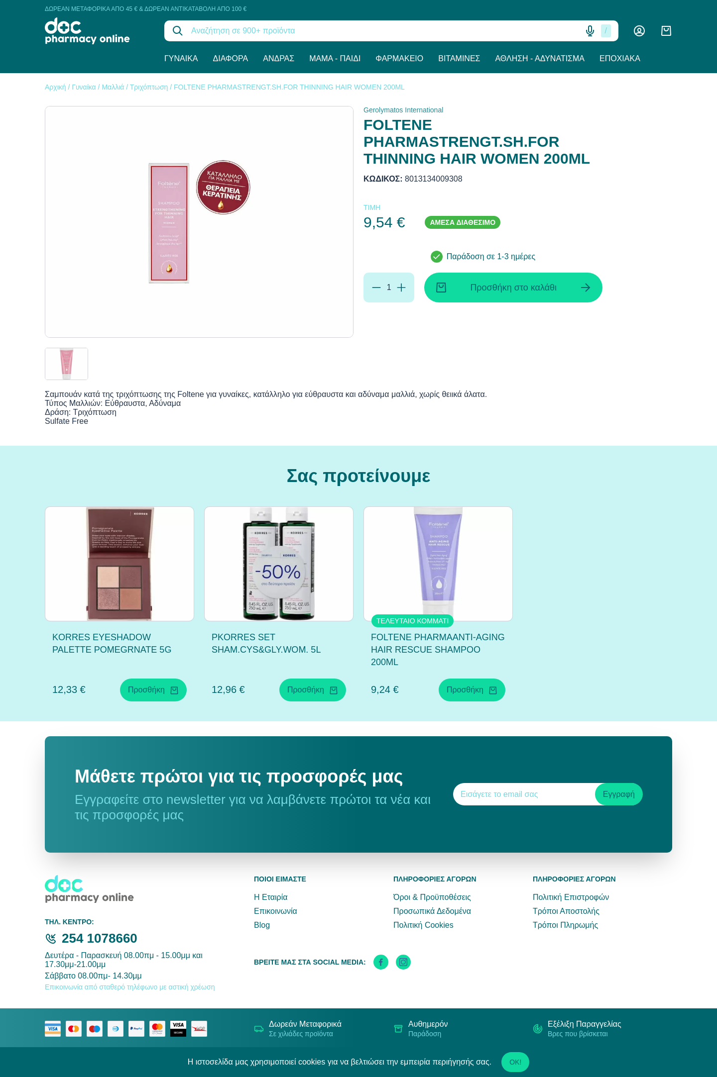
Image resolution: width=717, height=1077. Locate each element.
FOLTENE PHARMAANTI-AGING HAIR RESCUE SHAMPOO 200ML (438, 649)
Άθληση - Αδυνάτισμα (540, 58)
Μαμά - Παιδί (334, 58)
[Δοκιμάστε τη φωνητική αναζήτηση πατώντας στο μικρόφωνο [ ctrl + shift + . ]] (590, 31)
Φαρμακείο (399, 58)
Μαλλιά (113, 87)
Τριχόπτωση (149, 87)
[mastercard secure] (159, 1029)
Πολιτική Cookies (423, 925)
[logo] (97, 30)
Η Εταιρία (270, 897)
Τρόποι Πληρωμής (565, 925)
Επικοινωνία (275, 911)
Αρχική (55, 87)
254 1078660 (99, 938)
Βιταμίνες (459, 58)
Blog (262, 925)
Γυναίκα (181, 58)
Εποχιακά (619, 58)
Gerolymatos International (403, 110)
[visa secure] (180, 1029)
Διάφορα (230, 58)
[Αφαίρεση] (376, 288)
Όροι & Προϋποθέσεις (432, 897)
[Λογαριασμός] (639, 31)
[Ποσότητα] (388, 287)
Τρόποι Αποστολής (566, 911)
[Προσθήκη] (401, 288)
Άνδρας (278, 58)
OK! (515, 1062)
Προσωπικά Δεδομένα (432, 911)
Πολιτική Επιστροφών (571, 897)
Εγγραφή (619, 794)
